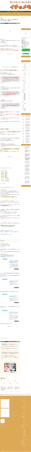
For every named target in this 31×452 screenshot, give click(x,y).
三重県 (27, 93)
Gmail (27, 65)
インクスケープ (27, 66)
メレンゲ (27, 75)
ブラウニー (27, 74)
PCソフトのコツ (26, 63)
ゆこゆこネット (11, 357)
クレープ (27, 73)
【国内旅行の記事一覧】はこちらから (6, 234)
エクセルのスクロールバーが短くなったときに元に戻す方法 (28, 133)
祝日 (4, 338)
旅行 (26, 91)
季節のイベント (26, 80)
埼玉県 (27, 95)
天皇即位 (2, 338)
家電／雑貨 (26, 89)
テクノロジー (26, 77)
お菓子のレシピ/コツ (26, 71)
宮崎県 (27, 96)
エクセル (27, 67)
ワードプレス (27, 68)
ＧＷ (6, 338)
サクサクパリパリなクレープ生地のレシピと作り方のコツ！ (28, 128)
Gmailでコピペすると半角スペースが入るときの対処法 (28, 139)
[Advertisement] (10, 59)
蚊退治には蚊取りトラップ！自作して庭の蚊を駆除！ (28, 141)
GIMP (27, 64)
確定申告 (27, 103)
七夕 (27, 83)
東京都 (27, 97)
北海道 (27, 94)
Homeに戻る (2, 427)
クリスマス (27, 82)
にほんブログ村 (3, 424)
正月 (27, 86)
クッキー (27, 72)
